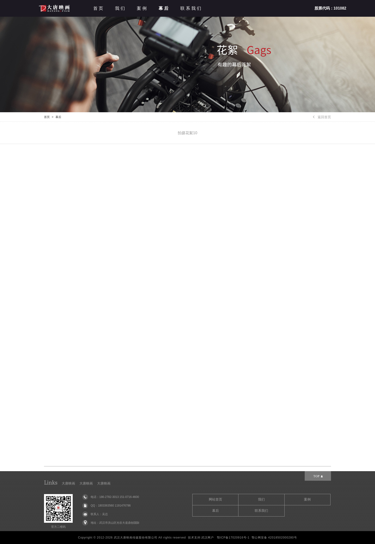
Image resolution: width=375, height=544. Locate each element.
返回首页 (322, 117)
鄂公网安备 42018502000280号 (274, 537)
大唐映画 (68, 483)
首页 (98, 8)
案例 (142, 8)
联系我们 (191, 8)
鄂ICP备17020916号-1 (233, 537)
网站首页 (215, 499)
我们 (120, 8)
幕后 (164, 8)
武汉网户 (207, 537)
